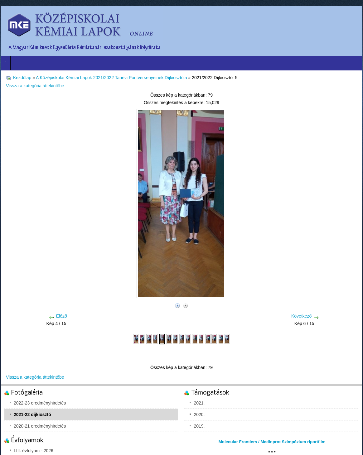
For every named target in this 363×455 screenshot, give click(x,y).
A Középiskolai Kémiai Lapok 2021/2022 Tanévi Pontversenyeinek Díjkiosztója (111, 77)
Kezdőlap (22, 77)
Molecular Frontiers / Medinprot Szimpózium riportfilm (272, 441)
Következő (301, 316)
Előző (61, 316)
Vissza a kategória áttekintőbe (35, 85)
